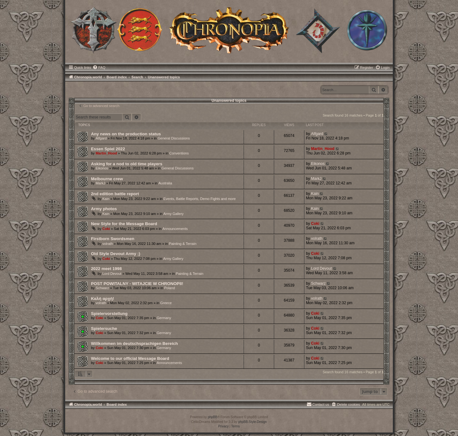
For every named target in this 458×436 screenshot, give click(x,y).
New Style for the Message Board (124, 223)
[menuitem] (99, 67)
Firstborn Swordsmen (112, 238)
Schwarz (102, 288)
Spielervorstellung (109, 313)
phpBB (212, 417)
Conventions (179, 153)
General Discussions (174, 138)
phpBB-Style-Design (252, 422)
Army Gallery (173, 214)
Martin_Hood (106, 153)
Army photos (104, 208)
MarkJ (100, 183)
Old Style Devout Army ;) (115, 253)
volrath (107, 244)
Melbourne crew (107, 178)
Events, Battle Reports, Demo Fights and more (199, 199)
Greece (166, 303)
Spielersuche (104, 328)
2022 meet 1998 (106, 268)
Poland (169, 288)
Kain (105, 199)
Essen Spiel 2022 (108, 149)
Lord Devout (111, 273)
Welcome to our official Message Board (130, 358)
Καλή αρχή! (102, 298)
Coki (106, 229)
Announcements (175, 229)
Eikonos (102, 168)
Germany (164, 318)
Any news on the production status (126, 134)
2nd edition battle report (115, 193)
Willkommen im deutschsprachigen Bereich (134, 343)
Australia (165, 183)
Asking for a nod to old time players (126, 163)
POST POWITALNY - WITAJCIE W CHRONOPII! (137, 283)
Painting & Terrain (183, 244)
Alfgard (101, 138)
